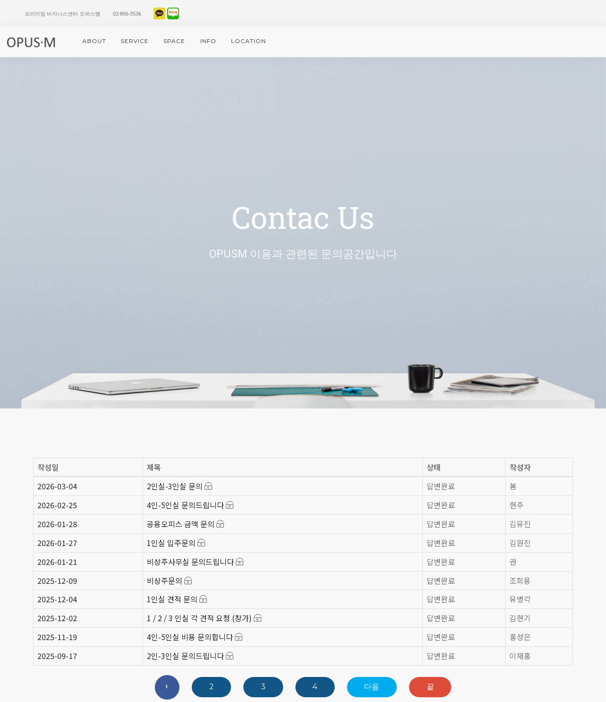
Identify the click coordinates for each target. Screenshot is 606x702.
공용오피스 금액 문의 (185, 523)
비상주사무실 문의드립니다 (195, 561)
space (174, 40)
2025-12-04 (57, 599)
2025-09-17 (57, 655)
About (94, 40)
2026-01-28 (57, 523)
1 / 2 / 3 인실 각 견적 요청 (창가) (204, 618)
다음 (371, 686)
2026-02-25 (57, 505)
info (208, 40)
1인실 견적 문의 (177, 599)
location (248, 40)
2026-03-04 (57, 486)
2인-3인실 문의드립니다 (190, 655)
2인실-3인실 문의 (179, 486)
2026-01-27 (57, 542)
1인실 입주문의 (176, 542)
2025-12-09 (57, 580)
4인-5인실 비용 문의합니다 (194, 636)
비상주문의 (169, 580)
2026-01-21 (57, 561)
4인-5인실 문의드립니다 (190, 505)
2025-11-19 (57, 636)
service (135, 40)
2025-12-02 (57, 618)
